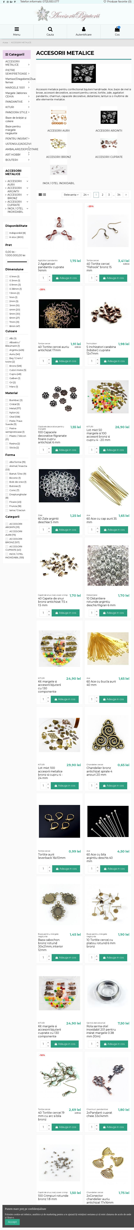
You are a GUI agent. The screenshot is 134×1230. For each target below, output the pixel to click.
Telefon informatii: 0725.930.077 (39, 1)
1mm (13, 297)
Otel (14, 416)
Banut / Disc (17, 473)
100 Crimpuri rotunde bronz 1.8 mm (53, 1197)
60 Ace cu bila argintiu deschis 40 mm (100, 858)
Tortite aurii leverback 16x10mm (51, 856)
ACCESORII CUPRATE (109, 157)
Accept (12, 1222)
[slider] (6, 262)
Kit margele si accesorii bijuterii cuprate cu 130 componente (49, 1031)
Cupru (15, 374)
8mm (14, 326)
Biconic (15, 477)
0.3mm (14, 280)
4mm (14, 309)
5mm (14, 313)
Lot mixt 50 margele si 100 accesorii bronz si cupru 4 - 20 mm (98, 435)
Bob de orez (17, 481)
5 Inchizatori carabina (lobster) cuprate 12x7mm (101, 350)
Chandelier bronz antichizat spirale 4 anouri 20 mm (99, 771)
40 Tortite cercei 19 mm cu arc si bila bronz (51, 1116)
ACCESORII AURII (58, 130)
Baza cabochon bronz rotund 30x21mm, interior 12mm (50, 945)
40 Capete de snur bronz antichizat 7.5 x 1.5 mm (52, 602)
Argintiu (16, 350)
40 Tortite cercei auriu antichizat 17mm (53, 348)
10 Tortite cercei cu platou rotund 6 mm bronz (101, 943)
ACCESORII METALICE (13, 172)
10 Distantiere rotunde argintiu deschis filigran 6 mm (101, 602)
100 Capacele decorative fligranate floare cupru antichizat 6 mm (52, 437)
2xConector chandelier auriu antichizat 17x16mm (100, 1199)
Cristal (14, 404)
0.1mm (14, 276)
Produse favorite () (117, 1)
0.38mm (15, 288)
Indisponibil (17, 233)
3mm (14, 305)
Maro (13, 386)
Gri (12, 382)
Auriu (14, 354)
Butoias (15, 486)
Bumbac (16, 400)
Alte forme (17, 462)
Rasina (14, 443)
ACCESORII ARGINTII (109, 130)
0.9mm (15, 284)
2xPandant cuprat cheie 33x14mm (99, 1114)
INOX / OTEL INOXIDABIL (59, 183)
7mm (14, 322)
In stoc (16, 237)
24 (86, 194)
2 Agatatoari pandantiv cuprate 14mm (51, 267)
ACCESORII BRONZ (58, 157)
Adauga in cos (66, 278)
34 (118, 194)
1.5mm (14, 293)
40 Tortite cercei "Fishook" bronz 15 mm (99, 267)
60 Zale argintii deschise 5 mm (48, 520)
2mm (13, 301)
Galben (14, 378)
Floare (15, 501)
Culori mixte (17, 370)
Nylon (14, 412)
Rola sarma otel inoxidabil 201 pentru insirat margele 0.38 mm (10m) (101, 1031)
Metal (15, 408)
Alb (12, 338)
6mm (14, 317)
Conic (14, 490)
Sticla (14, 447)
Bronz (15, 365)
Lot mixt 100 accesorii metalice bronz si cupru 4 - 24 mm (50, 773)
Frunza (15, 506)
